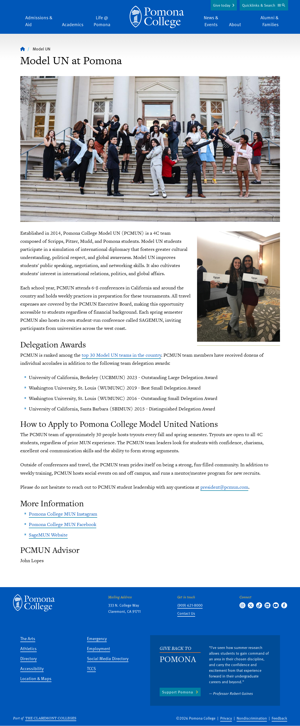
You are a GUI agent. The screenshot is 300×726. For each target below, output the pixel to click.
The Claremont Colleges (50, 718)
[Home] (22, 49)
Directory (28, 658)
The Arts (27, 638)
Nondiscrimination (252, 718)
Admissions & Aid (38, 21)
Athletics (28, 648)
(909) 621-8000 (190, 605)
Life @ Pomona (102, 21)
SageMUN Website (48, 534)
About (235, 24)
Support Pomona (177, 692)
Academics (72, 24)
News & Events (211, 21)
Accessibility (32, 668)
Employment (98, 648)
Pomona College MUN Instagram (63, 514)
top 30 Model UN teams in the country (121, 355)
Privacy (226, 718)
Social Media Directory (107, 658)
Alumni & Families (269, 21)
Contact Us (186, 613)
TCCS (91, 668)
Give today (221, 5)
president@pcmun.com (224, 487)
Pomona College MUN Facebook (62, 524)
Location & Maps (35, 678)
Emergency (97, 638)
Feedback (279, 718)
